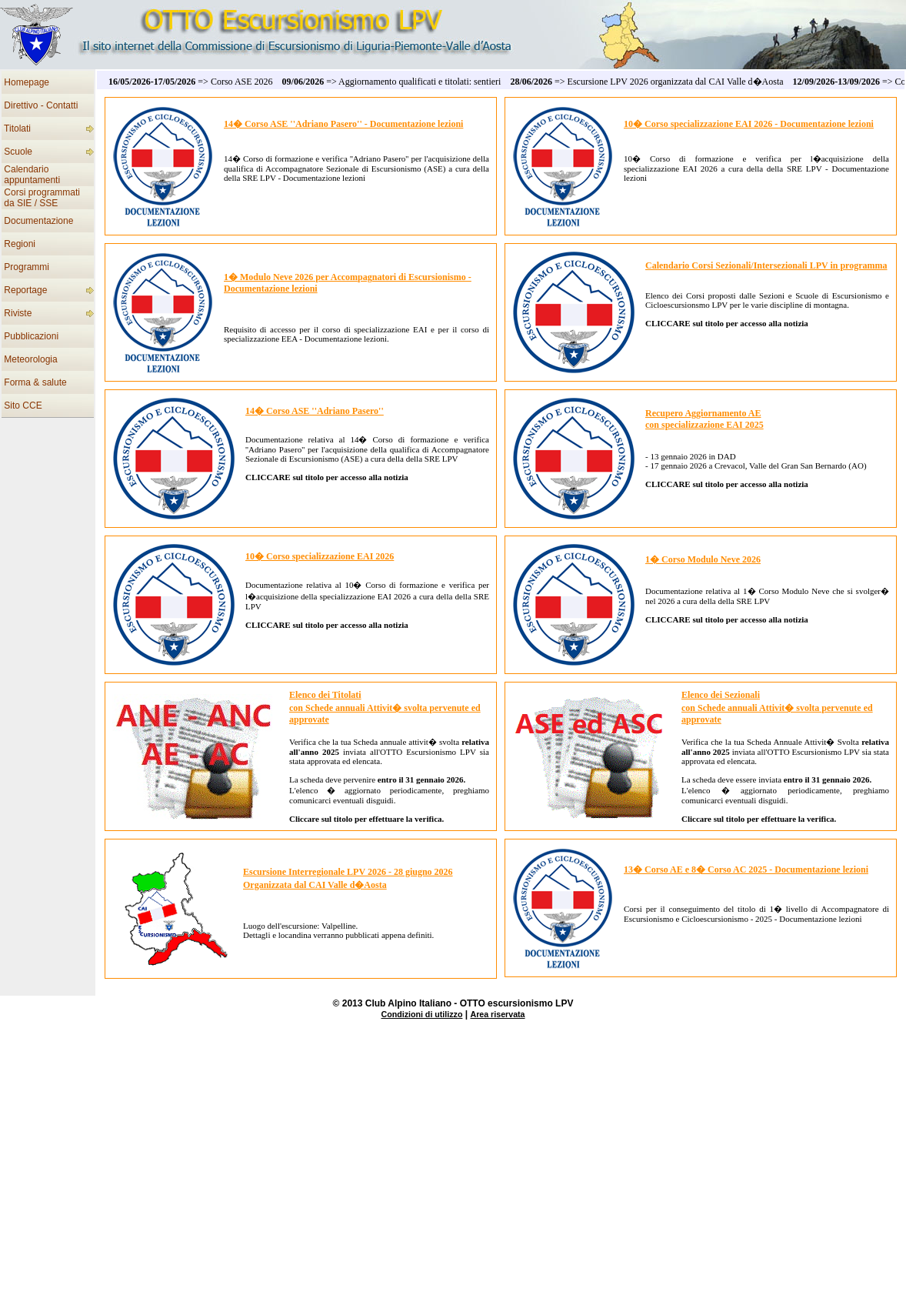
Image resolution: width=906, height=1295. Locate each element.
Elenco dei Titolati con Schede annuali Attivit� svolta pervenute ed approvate (385, 707)
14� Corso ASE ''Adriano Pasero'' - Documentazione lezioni (343, 123)
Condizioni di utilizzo (421, 1014)
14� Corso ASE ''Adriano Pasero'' (314, 411)
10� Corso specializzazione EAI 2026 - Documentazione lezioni (749, 123)
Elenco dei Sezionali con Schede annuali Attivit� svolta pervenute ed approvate (777, 707)
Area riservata (497, 1014)
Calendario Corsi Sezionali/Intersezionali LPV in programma (766, 265)
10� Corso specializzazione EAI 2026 (319, 556)
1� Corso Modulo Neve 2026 (703, 559)
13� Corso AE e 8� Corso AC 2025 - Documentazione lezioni (746, 869)
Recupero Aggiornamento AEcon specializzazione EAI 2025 (704, 419)
